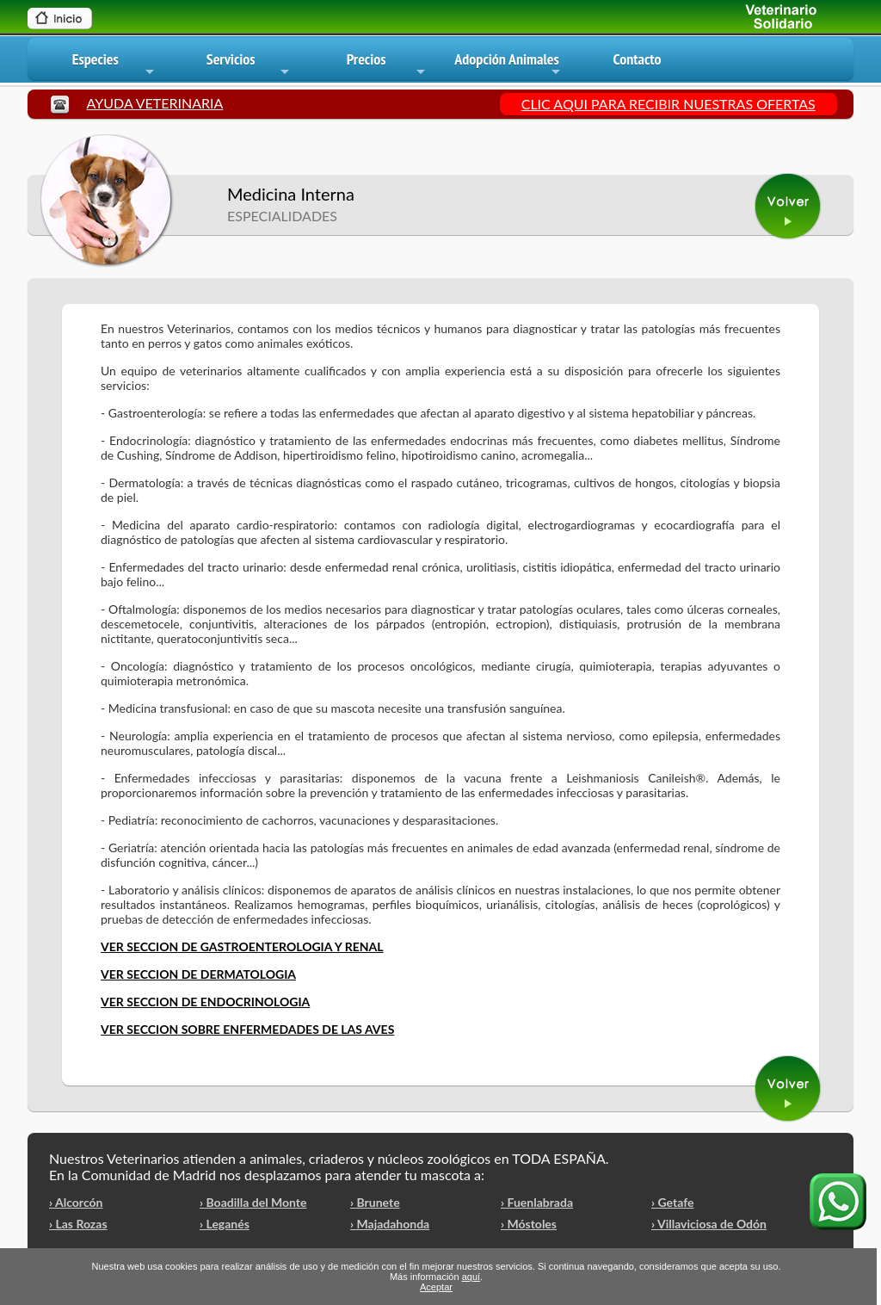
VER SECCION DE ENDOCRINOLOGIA (205, 1001)
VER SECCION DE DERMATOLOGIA (198, 974)
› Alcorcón (75, 1202)
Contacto (637, 59)
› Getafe (672, 1202)
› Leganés (225, 1223)
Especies (114, 64)
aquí (471, 1276)
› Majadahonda (389, 1223)
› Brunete (375, 1202)
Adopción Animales (508, 64)
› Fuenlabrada (537, 1202)
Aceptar (436, 1287)
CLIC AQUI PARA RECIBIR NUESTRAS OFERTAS (668, 104)
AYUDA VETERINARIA (155, 103)
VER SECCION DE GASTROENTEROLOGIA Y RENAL (242, 946)
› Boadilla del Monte (253, 1202)
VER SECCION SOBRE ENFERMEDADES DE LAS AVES (247, 1029)
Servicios (249, 64)
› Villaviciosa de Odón (709, 1223)
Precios (387, 64)
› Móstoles (529, 1223)
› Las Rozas (78, 1223)
